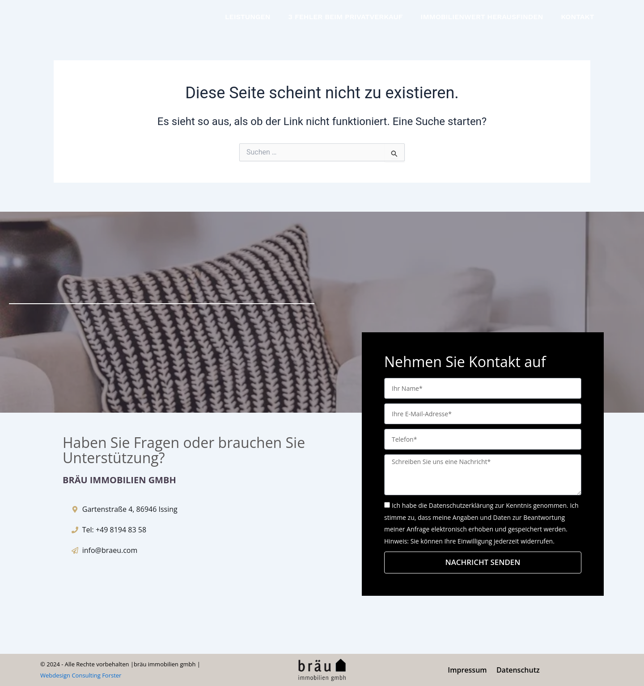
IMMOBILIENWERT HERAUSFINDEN (482, 17)
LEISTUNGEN (248, 17)
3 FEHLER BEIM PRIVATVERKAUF (345, 17)
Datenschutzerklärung (461, 505)
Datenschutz (517, 670)
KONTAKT (577, 17)
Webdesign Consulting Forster (80, 676)
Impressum (467, 670)
